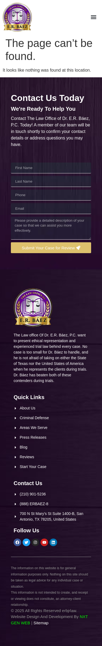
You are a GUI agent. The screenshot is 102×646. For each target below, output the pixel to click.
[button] (93, 17)
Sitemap (40, 622)
